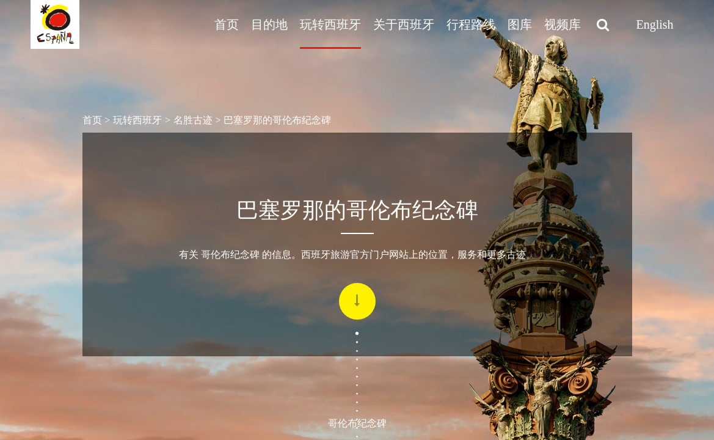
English (654, 24)
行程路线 (470, 24)
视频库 (562, 24)
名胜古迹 (193, 120)
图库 (520, 24)
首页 (226, 24)
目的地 (269, 24)
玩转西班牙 (330, 24)
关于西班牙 (403, 24)
